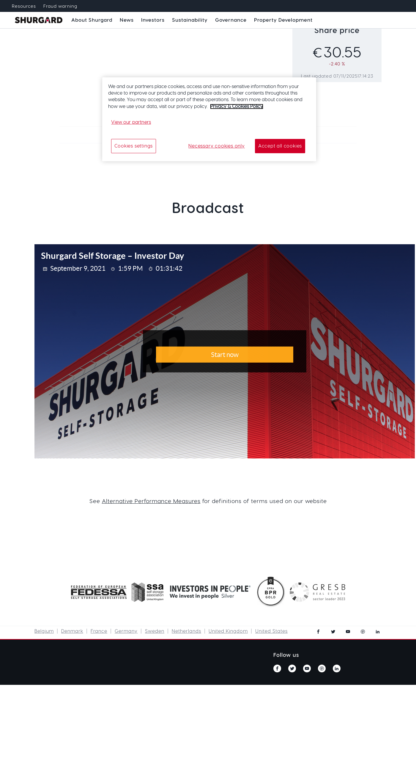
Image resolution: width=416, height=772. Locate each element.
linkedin (378, 631)
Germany (126, 631)
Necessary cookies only (216, 146)
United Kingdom (228, 631)
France (99, 631)
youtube (348, 631)
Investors (153, 20)
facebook (318, 631)
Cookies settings (133, 146)
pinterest (363, 631)
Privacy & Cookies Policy (236, 106)
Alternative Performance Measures (151, 501)
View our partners (131, 122)
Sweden (154, 631)
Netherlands (186, 631)
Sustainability (190, 20)
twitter (333, 631)
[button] (91, 20)
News (127, 20)
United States (271, 631)
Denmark (72, 631)
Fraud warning (60, 6)
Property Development (283, 20)
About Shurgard (91, 20)
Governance (231, 20)
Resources (24, 6)
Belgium (44, 631)
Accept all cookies (280, 146)
